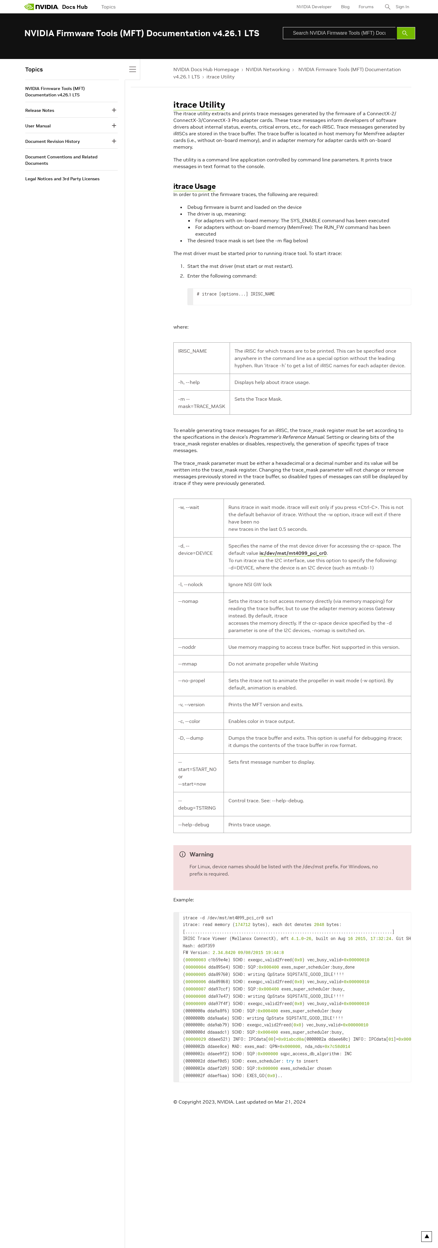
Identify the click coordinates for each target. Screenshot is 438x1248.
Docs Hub (75, 6)
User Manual (38, 126)
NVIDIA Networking (268, 69)
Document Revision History (52, 141)
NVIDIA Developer (314, 6)
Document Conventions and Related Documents (61, 160)
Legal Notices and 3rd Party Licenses (62, 178)
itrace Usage (194, 186)
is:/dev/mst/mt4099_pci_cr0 (293, 553)
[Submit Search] (406, 33)
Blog (345, 6)
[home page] (41, 6)
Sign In (402, 6)
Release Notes (39, 110)
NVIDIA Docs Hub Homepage (206, 69)
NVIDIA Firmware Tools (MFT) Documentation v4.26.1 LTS (55, 92)
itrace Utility (221, 77)
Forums (366, 6)
